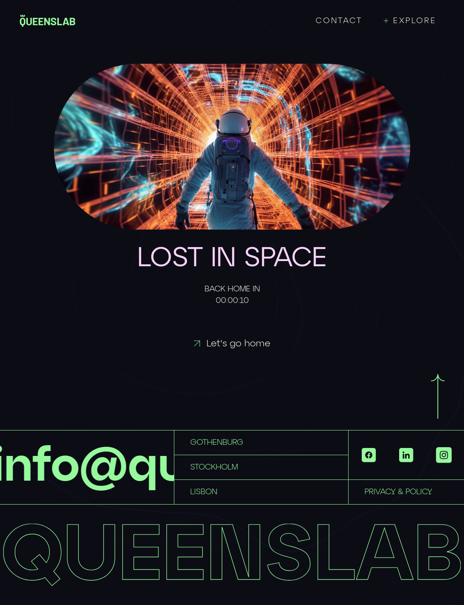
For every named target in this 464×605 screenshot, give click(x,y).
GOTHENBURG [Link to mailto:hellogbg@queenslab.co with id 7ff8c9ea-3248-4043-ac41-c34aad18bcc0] (216, 442)
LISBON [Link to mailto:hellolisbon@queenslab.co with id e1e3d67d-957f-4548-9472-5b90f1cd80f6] (203, 492)
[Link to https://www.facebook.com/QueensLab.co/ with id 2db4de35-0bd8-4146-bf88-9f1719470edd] (369, 455)
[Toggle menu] (414, 20)
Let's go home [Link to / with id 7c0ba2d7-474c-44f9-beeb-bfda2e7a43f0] (232, 343)
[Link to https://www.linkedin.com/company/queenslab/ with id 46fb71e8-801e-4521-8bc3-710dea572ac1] (406, 455)
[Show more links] (444, 455)
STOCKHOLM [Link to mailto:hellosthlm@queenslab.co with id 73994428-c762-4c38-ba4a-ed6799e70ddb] (214, 467)
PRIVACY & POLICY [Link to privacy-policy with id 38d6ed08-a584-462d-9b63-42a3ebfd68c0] (398, 492)
